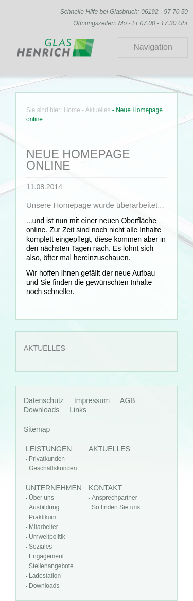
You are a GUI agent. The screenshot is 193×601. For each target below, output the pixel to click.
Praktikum (42, 517)
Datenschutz (44, 400)
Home (72, 110)
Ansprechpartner (114, 497)
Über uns (41, 497)
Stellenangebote (51, 566)
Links (77, 410)
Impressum (92, 400)
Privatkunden (47, 458)
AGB (127, 400)
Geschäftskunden (53, 468)
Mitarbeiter (43, 527)
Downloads (41, 410)
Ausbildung (44, 507)
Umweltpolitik (47, 536)
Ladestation (45, 575)
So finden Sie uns (116, 507)
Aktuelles (98, 110)
